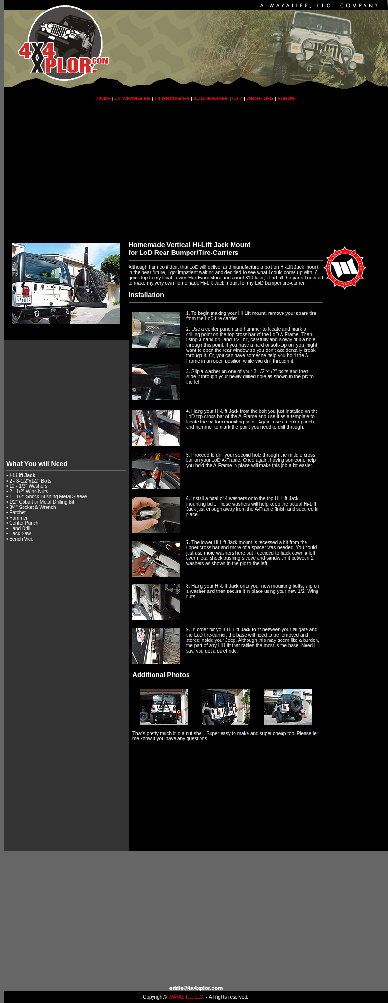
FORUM (286, 98)
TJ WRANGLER (171, 98)
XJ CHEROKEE (211, 98)
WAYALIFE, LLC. (186, 997)
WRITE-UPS (260, 98)
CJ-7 (237, 98)
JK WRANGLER (132, 98)
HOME (103, 98)
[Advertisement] (195, 174)
